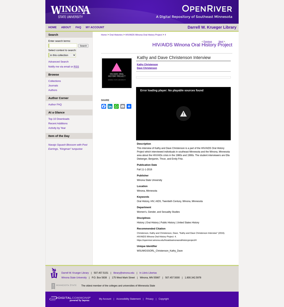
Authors (52, 90)
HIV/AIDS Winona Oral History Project (143, 35)
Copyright (164, 299)
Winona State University (74, 277)
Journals (53, 85)
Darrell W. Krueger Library (75, 272)
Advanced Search (58, 61)
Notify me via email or (63, 66)
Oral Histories (116, 35)
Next (221, 41)
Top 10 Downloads (58, 118)
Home (104, 35)
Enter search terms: (59, 40)
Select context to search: (62, 50)
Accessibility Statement (128, 299)
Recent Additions (58, 123)
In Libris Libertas (148, 272)
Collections (54, 81)
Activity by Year (57, 127)
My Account (105, 299)
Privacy (150, 299)
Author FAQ (55, 104)
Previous (208, 41)
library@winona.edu (124, 272)
